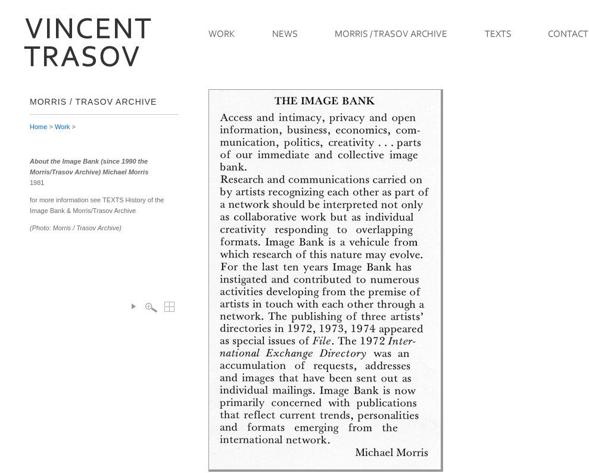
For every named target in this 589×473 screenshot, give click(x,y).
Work (62, 126)
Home (38, 126)
